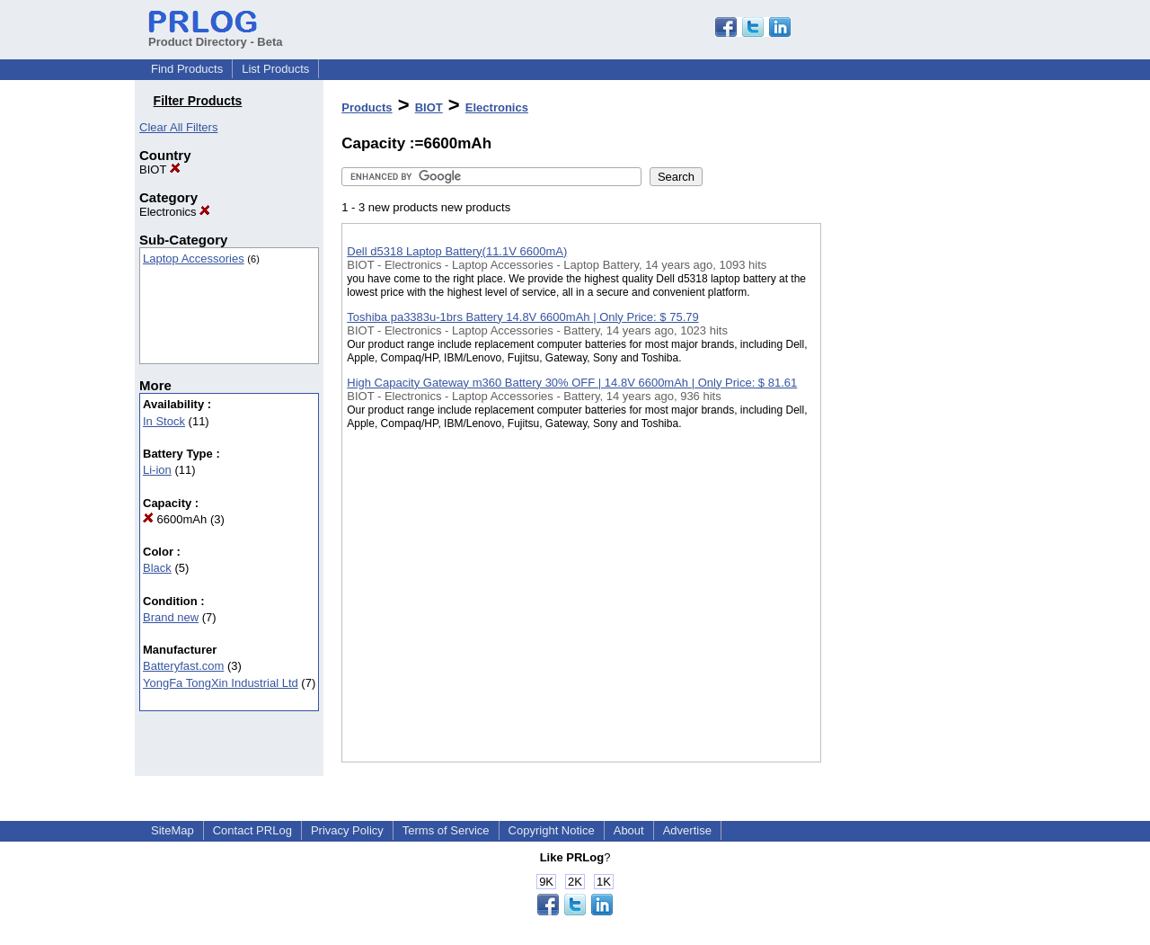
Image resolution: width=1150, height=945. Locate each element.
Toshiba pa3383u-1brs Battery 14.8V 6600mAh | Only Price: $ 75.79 (522, 317)
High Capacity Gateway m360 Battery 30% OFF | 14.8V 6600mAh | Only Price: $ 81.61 (572, 382)
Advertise (687, 830)
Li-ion (157, 470)
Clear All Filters (178, 127)
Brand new (171, 617)
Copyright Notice (552, 830)
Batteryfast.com (183, 666)
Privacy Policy (347, 830)
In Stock (164, 421)
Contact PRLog (252, 830)
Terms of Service (446, 830)
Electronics (174, 211)
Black (157, 568)
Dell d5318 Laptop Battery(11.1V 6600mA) (457, 251)
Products (366, 107)
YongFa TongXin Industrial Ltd (220, 683)
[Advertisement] (911, 466)
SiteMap (172, 830)
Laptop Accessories (193, 258)
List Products (275, 69)
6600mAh (175, 519)
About (629, 830)
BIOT (160, 169)
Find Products (187, 69)
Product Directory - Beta (215, 35)
